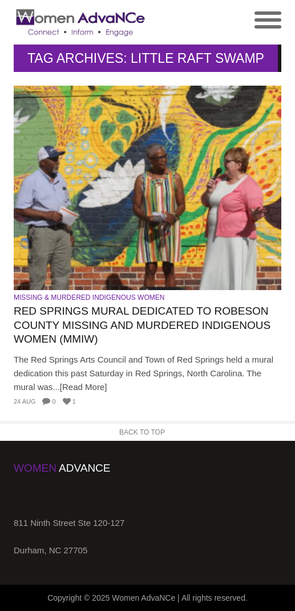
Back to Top (142, 432)
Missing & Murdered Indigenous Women (89, 298)
